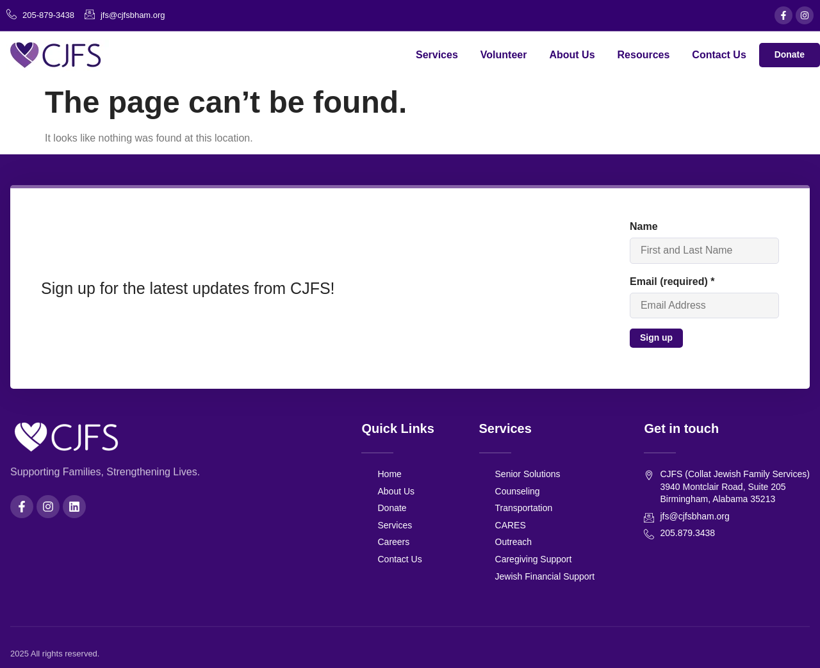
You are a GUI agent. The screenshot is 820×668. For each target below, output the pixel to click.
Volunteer (503, 54)
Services (437, 54)
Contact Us (719, 54)
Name (643, 226)
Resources (643, 54)
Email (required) (671, 281)
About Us (571, 54)
